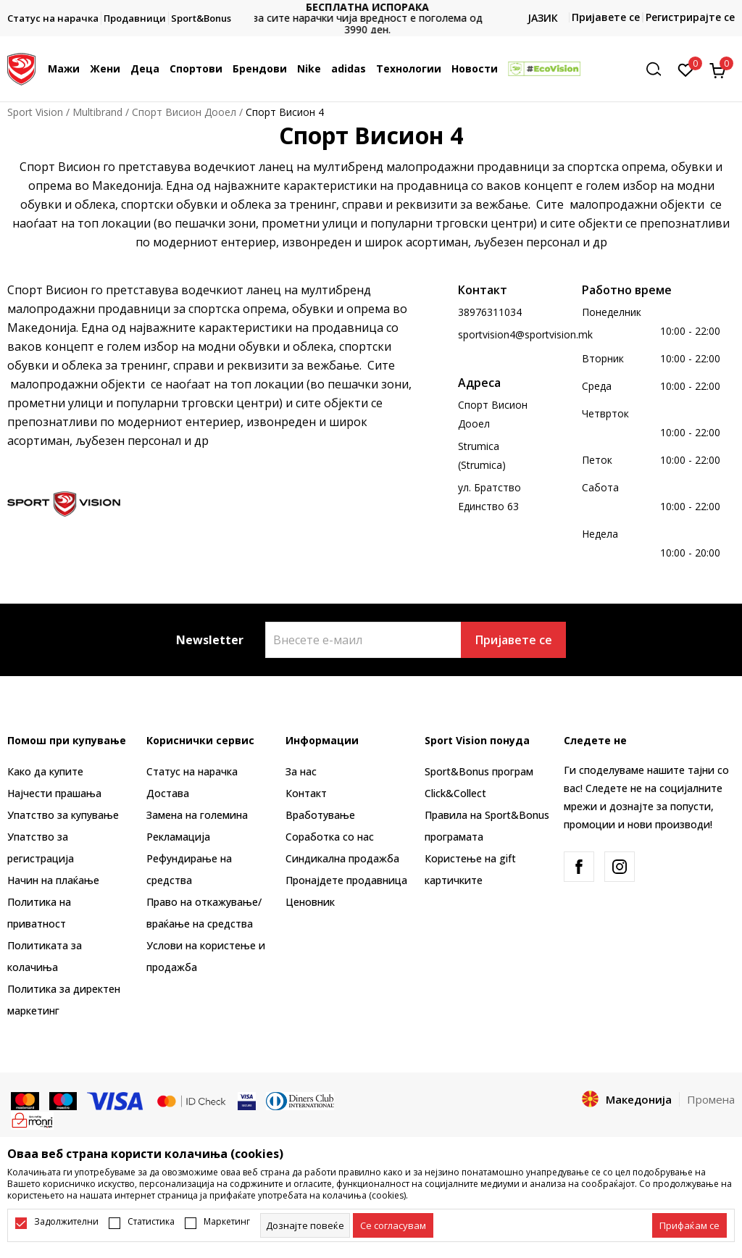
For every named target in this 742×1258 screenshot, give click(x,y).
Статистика (151, 1221)
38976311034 (490, 312)
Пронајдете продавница (346, 880)
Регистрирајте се (690, 17)
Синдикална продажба (342, 858)
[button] (658, 69)
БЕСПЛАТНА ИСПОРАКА (371, 6)
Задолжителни (66, 1221)
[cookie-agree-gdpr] (393, 1225)
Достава (167, 793)
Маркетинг (227, 1221)
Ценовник (310, 902)
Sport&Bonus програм (479, 771)
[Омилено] (686, 69)
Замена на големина (197, 815)
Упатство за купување (63, 815)
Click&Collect (455, 793)
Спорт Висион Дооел (184, 112)
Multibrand (97, 112)
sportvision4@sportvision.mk (525, 334)
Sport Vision (35, 112)
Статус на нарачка (192, 771)
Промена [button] (711, 1099)
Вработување (320, 815)
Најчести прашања (54, 793)
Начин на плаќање (53, 880)
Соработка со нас (329, 836)
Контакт (306, 793)
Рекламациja (178, 836)
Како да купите (45, 771)
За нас (301, 771)
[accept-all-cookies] (689, 1225)
